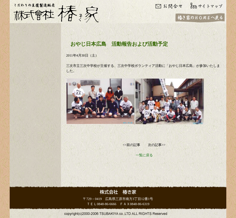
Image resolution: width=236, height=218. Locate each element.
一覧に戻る (144, 155)
